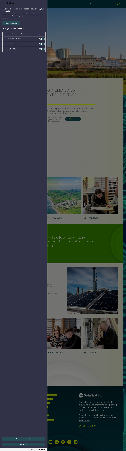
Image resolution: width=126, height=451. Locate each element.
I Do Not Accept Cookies (23, 439)
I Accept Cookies (11, 23)
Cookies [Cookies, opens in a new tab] (4, 18)
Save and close (23, 444)
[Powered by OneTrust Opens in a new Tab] (38, 450)
